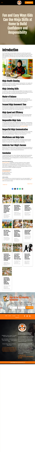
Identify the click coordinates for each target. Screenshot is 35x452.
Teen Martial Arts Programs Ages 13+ (9, 350)
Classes (14, 335)
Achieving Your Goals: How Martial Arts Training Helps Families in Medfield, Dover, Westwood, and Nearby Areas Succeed (7, 209)
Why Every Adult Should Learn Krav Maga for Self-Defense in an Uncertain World (27, 256)
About (11, 335)
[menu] (2, 2)
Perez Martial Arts (5, 162)
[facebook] (24, 316)
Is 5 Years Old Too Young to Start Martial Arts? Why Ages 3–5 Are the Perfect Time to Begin (17, 256)
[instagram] (27, 316)
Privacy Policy (5, 343)
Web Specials (8, 336)
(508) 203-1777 (22, 355)
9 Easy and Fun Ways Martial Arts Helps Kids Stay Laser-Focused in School (28, 232)
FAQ (4, 336)
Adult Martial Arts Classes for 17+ (9, 351)
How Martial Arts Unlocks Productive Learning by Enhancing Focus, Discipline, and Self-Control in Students (17, 233)
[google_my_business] (30, 316)
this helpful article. (24, 126)
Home (8, 335)
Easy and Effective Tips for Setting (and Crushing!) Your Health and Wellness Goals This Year (17, 208)
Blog (8, 345)
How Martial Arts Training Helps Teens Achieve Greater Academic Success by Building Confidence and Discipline (7, 257)
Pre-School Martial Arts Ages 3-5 (9, 347)
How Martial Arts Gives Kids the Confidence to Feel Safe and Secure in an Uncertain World (28, 208)
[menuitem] (6, 316)
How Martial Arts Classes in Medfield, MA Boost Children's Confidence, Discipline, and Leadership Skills (7, 280)
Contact (13, 336)
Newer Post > (30, 183)
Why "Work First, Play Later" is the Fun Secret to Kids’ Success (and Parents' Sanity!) (7, 233)
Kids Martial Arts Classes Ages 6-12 (9, 348)
